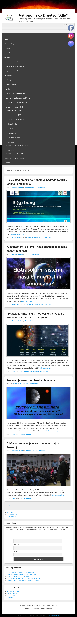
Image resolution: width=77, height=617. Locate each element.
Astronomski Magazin (13, 591)
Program (10, 128)
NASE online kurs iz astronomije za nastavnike (20, 572)
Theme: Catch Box (46, 608)
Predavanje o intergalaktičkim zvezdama (18, 576)
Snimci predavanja (11, 80)
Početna (7, 35)
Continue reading (17, 234)
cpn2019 (28, 237)
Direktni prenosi (16, 237)
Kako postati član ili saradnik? (15, 66)
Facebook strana (12, 514)
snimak (41, 237)
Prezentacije (11, 133)
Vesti (6, 39)
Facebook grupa (11, 516)
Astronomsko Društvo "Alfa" (43, 15)
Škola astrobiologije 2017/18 (15, 119)
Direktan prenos (10, 84)
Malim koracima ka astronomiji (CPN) (17, 98)
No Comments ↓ (40, 187)
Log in (71, 611)
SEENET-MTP (11, 595)
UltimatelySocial (53, 615)
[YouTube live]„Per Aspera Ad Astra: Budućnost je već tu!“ (23, 578)
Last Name (16, 545)
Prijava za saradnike (12, 71)
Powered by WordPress (32, 608)
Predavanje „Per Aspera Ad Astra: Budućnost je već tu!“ (23, 580)
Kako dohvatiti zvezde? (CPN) (15, 93)
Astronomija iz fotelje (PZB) (14, 158)
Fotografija (11, 142)
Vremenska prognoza (12, 44)
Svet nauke (10, 598)
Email (15, 551)
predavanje (35, 237)
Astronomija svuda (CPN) (13, 115)
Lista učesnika (12, 124)
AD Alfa (27, 254)
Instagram (10, 512)
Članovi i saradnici (11, 62)
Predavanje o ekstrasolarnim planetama (31, 380)
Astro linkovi (9, 53)
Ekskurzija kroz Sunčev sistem (16, 102)
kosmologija (28, 371)
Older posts (8, 505)
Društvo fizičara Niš (12, 593)
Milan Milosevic (29, 187)
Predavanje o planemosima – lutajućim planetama (21, 574)
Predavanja (10, 150)
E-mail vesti (9, 48)
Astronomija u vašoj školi (14, 107)
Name (15, 538)
